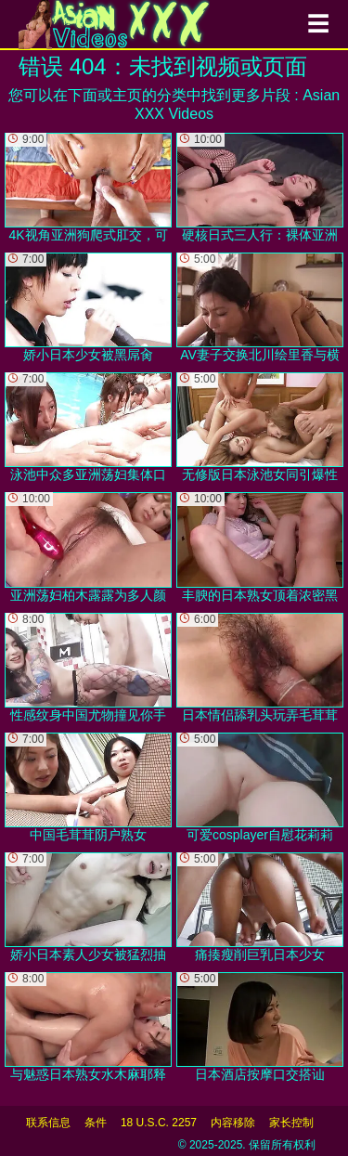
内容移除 (233, 1122)
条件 (95, 1122)
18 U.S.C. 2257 (159, 1122)
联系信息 (48, 1122)
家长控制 (291, 1122)
